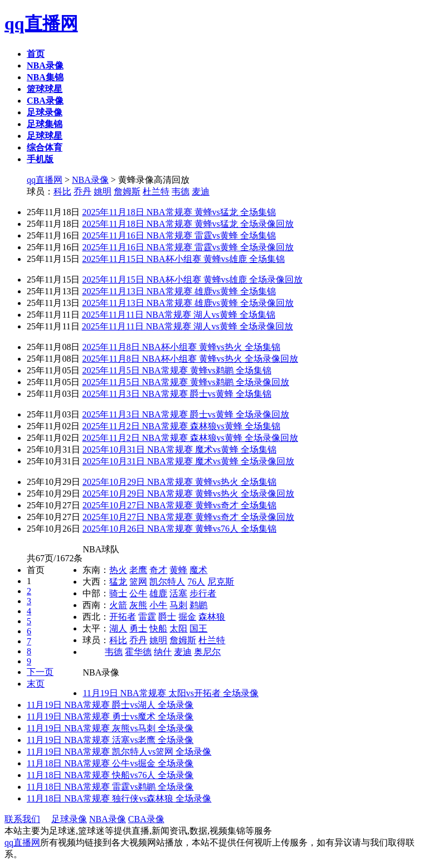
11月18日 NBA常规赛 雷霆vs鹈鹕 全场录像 (110, 786)
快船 (158, 628)
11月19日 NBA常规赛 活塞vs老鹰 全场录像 (110, 740)
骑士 (118, 593)
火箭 (118, 605)
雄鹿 (158, 593)
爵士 (167, 616)
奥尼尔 (207, 652)
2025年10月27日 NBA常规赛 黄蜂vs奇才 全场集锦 (179, 505)
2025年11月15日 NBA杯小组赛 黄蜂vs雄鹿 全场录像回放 (192, 279)
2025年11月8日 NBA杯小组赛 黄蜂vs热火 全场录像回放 (190, 358)
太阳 (178, 628)
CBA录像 (146, 819)
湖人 (118, 628)
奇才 (158, 570)
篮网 (138, 581)
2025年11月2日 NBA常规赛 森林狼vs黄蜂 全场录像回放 (190, 438)
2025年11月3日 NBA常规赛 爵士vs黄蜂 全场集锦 (176, 394)
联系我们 (22, 819)
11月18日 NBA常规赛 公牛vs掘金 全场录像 (110, 763)
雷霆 (147, 616)
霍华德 (138, 652)
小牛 (158, 605)
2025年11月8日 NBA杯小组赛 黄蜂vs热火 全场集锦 (181, 347)
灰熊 (138, 605)
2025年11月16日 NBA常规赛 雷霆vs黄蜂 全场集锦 (178, 235)
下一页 (40, 672)
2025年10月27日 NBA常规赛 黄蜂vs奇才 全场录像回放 (188, 517)
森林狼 (211, 616)
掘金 (187, 616)
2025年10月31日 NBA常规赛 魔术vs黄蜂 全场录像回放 (188, 461)
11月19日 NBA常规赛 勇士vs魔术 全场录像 (110, 716)
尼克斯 (220, 581)
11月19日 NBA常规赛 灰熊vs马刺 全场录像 (110, 728)
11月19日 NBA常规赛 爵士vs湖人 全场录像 (110, 705)
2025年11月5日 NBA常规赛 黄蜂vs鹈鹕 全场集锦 (176, 370)
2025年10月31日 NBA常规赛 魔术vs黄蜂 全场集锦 (179, 449)
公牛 (138, 593)
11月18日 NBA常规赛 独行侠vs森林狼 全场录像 (119, 798)
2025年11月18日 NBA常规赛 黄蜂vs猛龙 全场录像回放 (187, 224)
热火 (118, 570)
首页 (36, 570)
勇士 (138, 628)
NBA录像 (90, 179)
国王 (198, 628)
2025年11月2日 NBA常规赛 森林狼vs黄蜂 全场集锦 (181, 426)
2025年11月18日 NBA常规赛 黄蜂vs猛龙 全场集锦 (178, 212)
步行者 (202, 593)
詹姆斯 (127, 191)
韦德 (180, 191)
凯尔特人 (167, 581)
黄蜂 (178, 570)
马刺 (178, 605)
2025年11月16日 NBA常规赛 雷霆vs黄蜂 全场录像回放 (187, 247)
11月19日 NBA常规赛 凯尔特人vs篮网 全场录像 (119, 751)
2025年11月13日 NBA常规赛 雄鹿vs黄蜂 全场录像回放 (187, 303)
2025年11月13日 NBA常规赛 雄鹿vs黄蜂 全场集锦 (178, 291)
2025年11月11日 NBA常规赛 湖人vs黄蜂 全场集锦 (178, 314)
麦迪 (201, 191)
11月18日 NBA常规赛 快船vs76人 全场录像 (110, 775)
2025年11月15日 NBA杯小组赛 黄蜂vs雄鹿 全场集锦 (183, 259)
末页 (36, 683)
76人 (196, 581)
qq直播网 (41, 23)
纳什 (163, 652)
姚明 (102, 191)
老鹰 (138, 570)
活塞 (178, 593)
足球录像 (69, 819)
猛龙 (118, 581)
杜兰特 (156, 191)
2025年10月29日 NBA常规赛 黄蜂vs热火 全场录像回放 (188, 493)
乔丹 (82, 191)
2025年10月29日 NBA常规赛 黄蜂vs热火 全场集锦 (179, 482)
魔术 (198, 570)
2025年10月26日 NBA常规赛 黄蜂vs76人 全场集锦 (179, 528)
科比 (62, 191)
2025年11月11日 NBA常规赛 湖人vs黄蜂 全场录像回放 (187, 326)
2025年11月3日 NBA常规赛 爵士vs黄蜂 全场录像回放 (185, 414)
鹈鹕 (198, 605)
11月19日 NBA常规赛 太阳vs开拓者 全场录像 (170, 693)
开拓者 (122, 616)
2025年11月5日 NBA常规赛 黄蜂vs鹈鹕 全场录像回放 (185, 382)
